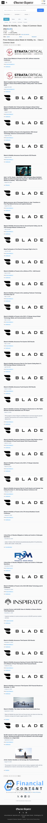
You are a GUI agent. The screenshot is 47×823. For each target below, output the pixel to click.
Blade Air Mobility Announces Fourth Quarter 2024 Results (20, 387)
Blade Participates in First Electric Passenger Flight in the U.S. (21, 249)
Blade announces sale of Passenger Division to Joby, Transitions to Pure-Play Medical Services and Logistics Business (22, 203)
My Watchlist (17, 14)
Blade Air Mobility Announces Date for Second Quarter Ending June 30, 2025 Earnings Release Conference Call (23, 226)
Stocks (13, 19)
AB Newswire (8, 185)
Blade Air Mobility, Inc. (9, 114)
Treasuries (25, 22)
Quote (8, 36)
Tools (25, 19)
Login (44, 3)
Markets (6, 19)
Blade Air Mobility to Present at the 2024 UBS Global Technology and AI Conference (23, 586)
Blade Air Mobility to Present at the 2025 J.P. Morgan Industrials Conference (21, 463)
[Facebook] (21, 796)
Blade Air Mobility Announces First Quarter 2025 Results (19, 341)
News (10, 22)
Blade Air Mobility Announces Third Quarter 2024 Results (19, 640)
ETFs (19, 19)
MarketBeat (7, 719)
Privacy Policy (27, 792)
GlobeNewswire (8, 66)
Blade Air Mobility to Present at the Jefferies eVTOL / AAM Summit (22, 271)
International (20, 22)
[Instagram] (28, 796)
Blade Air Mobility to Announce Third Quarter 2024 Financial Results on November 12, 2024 (23, 686)
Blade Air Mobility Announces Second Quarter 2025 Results (20, 155)
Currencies (14, 22)
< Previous (6, 45)
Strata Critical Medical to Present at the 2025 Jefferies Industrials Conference (21, 59)
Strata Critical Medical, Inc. (10, 64)
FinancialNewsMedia (9, 547)
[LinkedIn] (25, 796)
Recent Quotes (7, 14)
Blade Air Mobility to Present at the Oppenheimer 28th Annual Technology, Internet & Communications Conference (20, 132)
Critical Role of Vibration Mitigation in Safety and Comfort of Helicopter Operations (23, 535)
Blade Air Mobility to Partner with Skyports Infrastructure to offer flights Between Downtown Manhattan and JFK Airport (23, 409)
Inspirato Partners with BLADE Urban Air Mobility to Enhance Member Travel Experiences (23, 610)
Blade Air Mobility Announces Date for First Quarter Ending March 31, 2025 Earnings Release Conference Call (22, 364)
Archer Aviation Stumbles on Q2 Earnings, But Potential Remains (21, 760)
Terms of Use (30, 819)
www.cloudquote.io (34, 789)
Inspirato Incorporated (9, 620)
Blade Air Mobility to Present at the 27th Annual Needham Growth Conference (21, 512)
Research (34, 36)
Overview (6, 22)
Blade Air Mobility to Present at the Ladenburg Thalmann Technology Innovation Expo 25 (22, 293)
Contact (24, 819)
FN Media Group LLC (9, 568)
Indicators (26, 14)
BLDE (9, 29)
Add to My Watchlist (25, 34)
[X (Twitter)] (18, 796)
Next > (19, 45)
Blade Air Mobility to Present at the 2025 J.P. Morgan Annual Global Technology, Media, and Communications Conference (22, 317)
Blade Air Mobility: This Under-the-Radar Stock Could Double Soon (22, 709)
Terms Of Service (37, 792)
